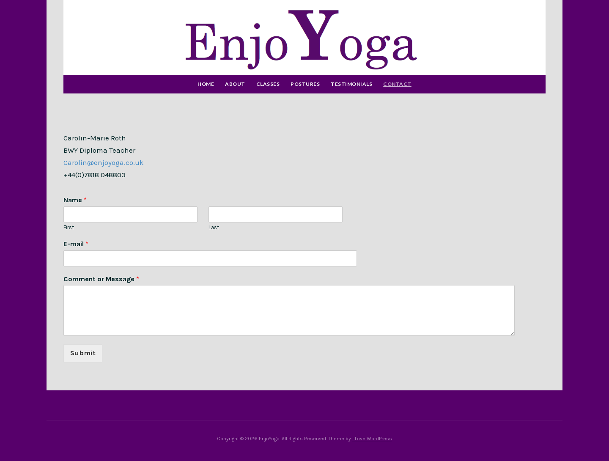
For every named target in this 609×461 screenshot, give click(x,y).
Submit (83, 353)
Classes (268, 84)
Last (213, 227)
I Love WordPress (372, 439)
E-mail (75, 244)
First (68, 227)
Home (206, 84)
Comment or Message (101, 279)
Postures (305, 84)
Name (75, 200)
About (235, 84)
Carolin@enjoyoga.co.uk (103, 162)
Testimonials (351, 84)
